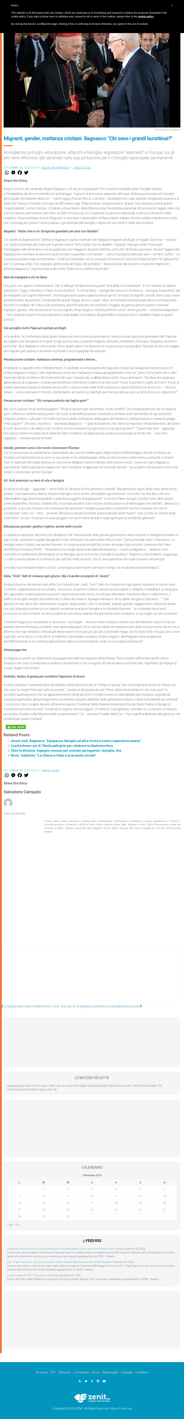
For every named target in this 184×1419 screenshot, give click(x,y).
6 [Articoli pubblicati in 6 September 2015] (164, 1189)
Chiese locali (82, 167)
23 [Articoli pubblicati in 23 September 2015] (67, 1209)
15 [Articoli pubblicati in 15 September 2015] (43, 1203)
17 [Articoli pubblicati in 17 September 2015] (92, 1203)
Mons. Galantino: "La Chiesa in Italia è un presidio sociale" (53, 755)
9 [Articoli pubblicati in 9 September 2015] (67, 1196)
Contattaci (141, 1372)
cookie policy (146, 16)
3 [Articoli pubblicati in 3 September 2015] (92, 1189)
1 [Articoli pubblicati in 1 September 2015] (43, 1189)
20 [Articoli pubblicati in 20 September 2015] (164, 1203)
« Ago (10, 1224)
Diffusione (64, 1372)
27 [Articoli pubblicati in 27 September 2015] (164, 1209)
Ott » (17, 1224)
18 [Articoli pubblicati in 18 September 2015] (116, 1203)
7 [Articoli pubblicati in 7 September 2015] (19, 1196)
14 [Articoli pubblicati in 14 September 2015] (19, 1203)
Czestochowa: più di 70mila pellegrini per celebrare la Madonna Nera (62, 746)
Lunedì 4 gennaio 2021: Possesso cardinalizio (33, 1275)
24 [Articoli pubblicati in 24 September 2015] (92, 1209)
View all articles (15, 813)
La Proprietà (81, 1372)
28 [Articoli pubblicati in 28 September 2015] (19, 1216)
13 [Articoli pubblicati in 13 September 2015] (164, 1196)
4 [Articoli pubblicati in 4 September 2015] (116, 1189)
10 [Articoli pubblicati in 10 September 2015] (92, 1196)
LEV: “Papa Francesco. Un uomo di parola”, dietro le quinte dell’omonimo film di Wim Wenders (59, 1262)
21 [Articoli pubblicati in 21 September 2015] (19, 1209)
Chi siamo (42, 1372)
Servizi (95, 1372)
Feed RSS (93, 1241)
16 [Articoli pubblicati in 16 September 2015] (67, 1203)
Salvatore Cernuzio (55, 167)
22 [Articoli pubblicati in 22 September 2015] (43, 1209)
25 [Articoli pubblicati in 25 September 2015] (116, 1209)
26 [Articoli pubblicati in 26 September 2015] (140, 1209)
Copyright (127, 1372)
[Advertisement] (92, 977)
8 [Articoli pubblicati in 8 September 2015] (43, 1196)
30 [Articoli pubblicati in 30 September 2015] (67, 1216)
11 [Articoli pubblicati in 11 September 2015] (116, 1196)
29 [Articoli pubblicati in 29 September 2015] (43, 1216)
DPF (53, 1372)
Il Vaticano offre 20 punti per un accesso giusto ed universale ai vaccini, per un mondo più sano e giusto (65, 1248)
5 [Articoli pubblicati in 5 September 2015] (140, 1189)
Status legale (110, 1372)
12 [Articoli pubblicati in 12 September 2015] (140, 1196)
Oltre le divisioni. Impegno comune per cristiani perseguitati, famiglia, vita (66, 750)
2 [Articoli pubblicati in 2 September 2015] (67, 1189)
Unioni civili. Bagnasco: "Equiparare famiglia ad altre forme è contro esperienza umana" (76, 741)
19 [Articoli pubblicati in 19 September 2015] (140, 1203)
